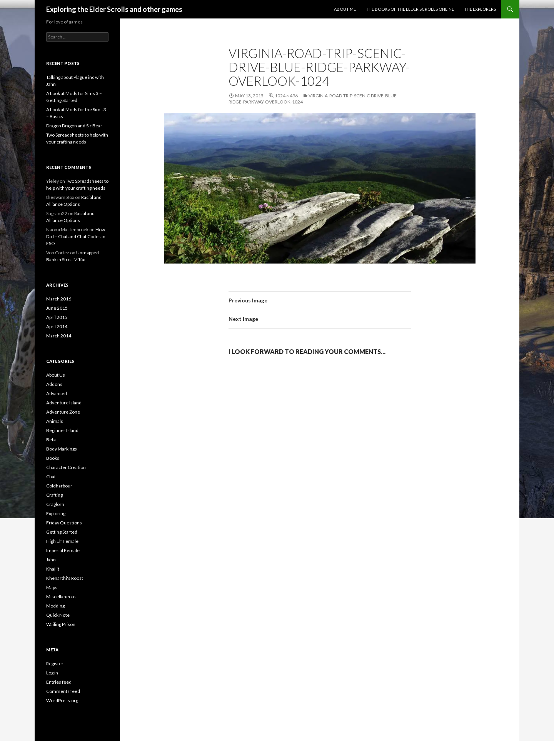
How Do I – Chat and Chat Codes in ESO (75, 236)
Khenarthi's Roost (64, 578)
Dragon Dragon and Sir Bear (74, 126)
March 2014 (58, 336)
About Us (55, 375)
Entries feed (59, 682)
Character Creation (66, 467)
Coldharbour (59, 486)
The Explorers (480, 9)
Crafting (54, 495)
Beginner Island (62, 430)
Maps (51, 587)
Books (52, 458)
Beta (51, 439)
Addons (54, 384)
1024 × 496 (286, 95)
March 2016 (58, 299)
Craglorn (55, 504)
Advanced (56, 393)
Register (54, 663)
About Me (345, 9)
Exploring (55, 513)
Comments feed (63, 691)
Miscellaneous (61, 596)
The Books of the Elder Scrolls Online (410, 9)
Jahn (51, 559)
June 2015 (57, 308)
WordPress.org (62, 700)
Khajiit (52, 569)
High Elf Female (62, 541)
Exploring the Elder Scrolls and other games (114, 9)
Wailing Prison (60, 624)
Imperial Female (63, 550)
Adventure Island (64, 403)
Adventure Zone (63, 412)
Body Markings (61, 449)
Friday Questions (64, 523)
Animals (54, 421)
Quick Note (58, 615)
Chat (51, 476)
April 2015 (56, 317)
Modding (55, 606)
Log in (52, 673)
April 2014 (56, 326)
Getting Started (61, 532)
